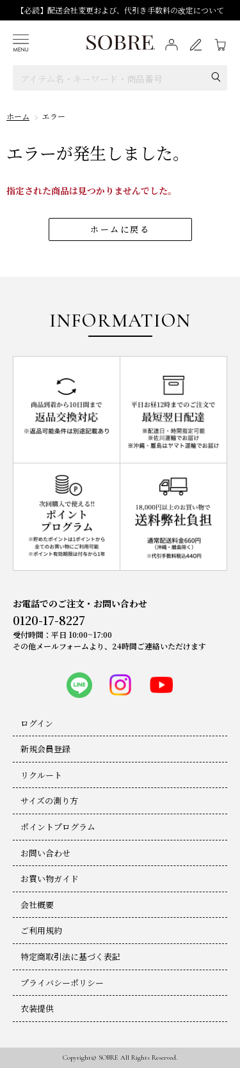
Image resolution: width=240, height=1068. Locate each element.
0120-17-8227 (49, 620)
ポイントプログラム (57, 827)
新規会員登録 (45, 749)
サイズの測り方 (49, 800)
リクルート (41, 775)
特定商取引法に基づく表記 (70, 956)
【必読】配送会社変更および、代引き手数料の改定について (120, 9)
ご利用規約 (41, 930)
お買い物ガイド (49, 878)
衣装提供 (37, 1008)
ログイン (36, 723)
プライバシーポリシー (62, 983)
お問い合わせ (45, 853)
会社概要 (37, 905)
